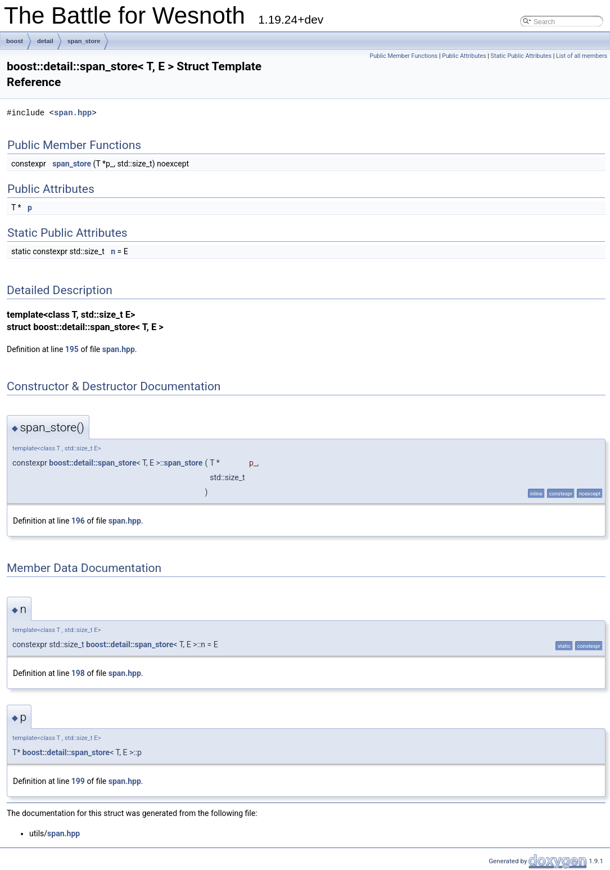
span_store (84, 41)
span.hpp (73, 112)
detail (45, 41)
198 (78, 673)
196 (78, 520)
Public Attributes (464, 56)
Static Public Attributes (521, 56)
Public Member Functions (403, 56)
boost (14, 41)
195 (72, 349)
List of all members (581, 56)
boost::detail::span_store (92, 462)
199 (78, 781)
